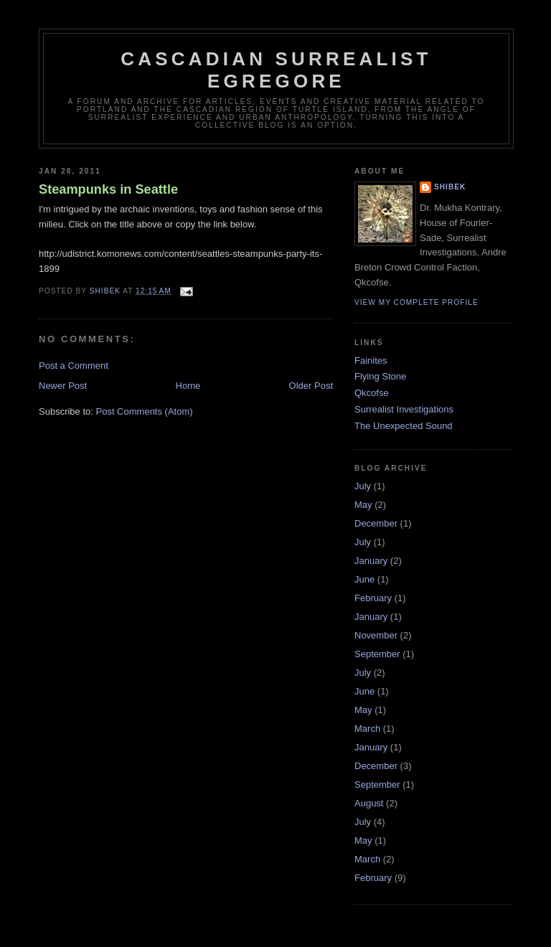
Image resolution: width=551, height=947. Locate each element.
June (364, 579)
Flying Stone (380, 376)
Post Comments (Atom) (144, 411)
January (370, 560)
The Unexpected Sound (403, 425)
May (363, 504)
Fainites (370, 360)
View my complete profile (416, 302)
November (375, 635)
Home (188, 385)
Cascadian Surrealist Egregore (276, 70)
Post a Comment (73, 365)
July (362, 486)
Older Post (311, 385)
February (373, 598)
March (367, 728)
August (368, 803)
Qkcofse (371, 392)
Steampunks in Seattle (108, 189)
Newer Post (63, 385)
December (375, 523)
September (377, 654)
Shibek (450, 187)
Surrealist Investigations (403, 409)
